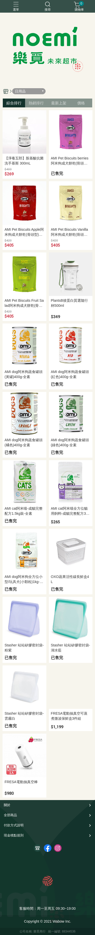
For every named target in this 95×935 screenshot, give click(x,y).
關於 (7, 805)
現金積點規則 (14, 835)
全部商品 (10, 815)
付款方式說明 (14, 825)
